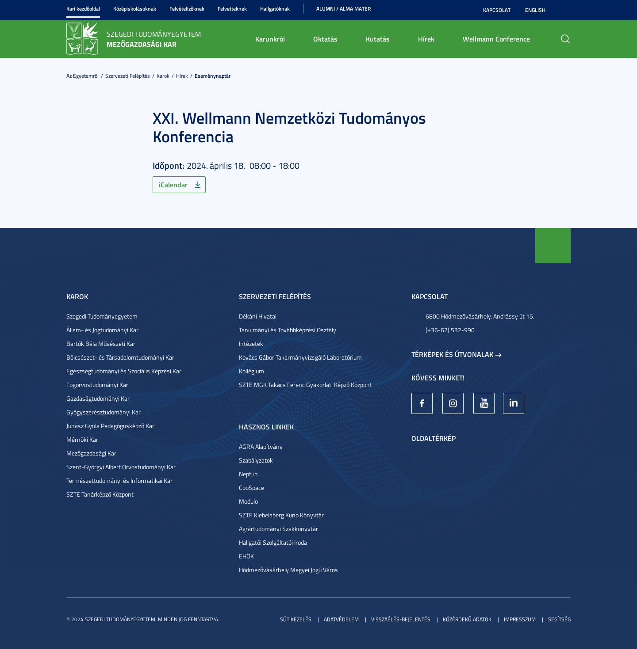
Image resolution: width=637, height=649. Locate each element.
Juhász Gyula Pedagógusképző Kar (110, 425)
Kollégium (251, 371)
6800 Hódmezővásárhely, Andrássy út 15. (480, 316)
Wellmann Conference (496, 39)
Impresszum (520, 619)
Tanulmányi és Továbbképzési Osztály (287, 330)
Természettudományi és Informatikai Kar (119, 480)
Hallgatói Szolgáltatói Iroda (273, 542)
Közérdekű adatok (467, 619)
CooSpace (251, 487)
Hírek (426, 39)
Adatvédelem (341, 619)
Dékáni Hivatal (257, 316)
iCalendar (173, 184)
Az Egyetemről (82, 76)
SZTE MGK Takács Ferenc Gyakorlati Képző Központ (305, 384)
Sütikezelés (295, 619)
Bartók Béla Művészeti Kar (100, 343)
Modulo (248, 501)
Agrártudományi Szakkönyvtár (278, 528)
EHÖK (246, 556)
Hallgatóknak (275, 8)
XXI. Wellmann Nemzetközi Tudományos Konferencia (289, 127)
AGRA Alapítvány (261, 446)
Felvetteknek (232, 8)
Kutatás (378, 39)
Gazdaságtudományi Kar (98, 398)
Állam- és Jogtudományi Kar (102, 330)
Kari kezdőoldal (83, 8)
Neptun (248, 474)
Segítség (559, 619)
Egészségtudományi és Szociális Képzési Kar (123, 371)
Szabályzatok (256, 460)
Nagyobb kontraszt (565, 10)
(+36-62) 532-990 (450, 330)
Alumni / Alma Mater (343, 8)
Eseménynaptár (212, 76)
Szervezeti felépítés (127, 76)
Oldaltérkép (433, 438)
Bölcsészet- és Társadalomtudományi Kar (120, 357)
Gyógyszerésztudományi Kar (103, 412)
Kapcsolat (496, 10)
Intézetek (251, 343)
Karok (163, 76)
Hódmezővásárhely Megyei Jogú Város (288, 570)
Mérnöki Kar (82, 439)
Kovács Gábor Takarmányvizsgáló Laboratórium (300, 357)
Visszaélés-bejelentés (400, 619)
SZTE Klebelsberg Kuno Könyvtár (281, 515)
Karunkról (270, 39)
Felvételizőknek (186, 8)
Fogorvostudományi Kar (97, 384)
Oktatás (325, 39)
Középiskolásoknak (134, 8)
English (535, 10)
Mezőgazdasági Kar (91, 453)
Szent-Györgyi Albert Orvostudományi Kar (121, 467)
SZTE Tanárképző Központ (100, 494)
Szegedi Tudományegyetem (102, 316)
